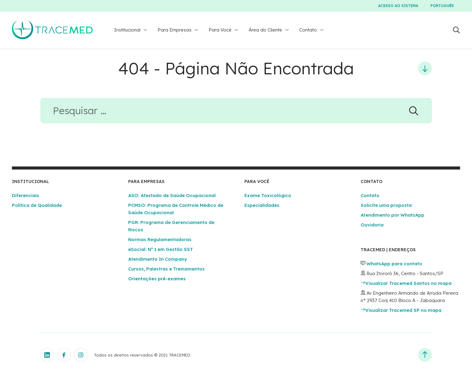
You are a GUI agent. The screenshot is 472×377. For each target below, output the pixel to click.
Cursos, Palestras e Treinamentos (166, 269)
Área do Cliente (265, 30)
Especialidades (261, 205)
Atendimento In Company (157, 259)
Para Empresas (174, 30)
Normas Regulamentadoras (159, 239)
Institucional (127, 30)
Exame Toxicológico (267, 195)
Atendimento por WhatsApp (392, 215)
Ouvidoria (372, 225)
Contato (308, 30)
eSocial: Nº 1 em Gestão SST (160, 249)
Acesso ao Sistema (398, 5)
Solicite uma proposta (386, 205)
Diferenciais (25, 195)
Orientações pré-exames (157, 279)
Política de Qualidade (37, 205)
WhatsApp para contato (394, 264)
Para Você (220, 30)
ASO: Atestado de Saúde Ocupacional (172, 195)
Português (442, 5)
